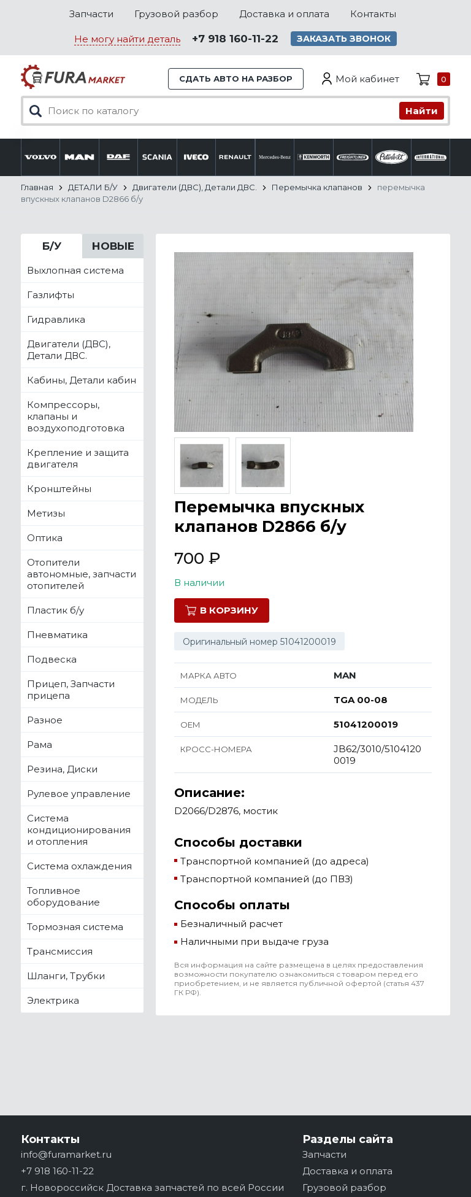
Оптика (45, 538)
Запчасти (91, 14)
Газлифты (50, 295)
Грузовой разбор (176, 14)
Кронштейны (59, 489)
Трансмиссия (60, 951)
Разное (45, 720)
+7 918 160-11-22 (235, 39)
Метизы (46, 513)
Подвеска (52, 659)
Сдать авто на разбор (236, 78)
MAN (345, 675)
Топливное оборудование (63, 896)
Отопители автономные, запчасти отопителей (81, 573)
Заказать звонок (344, 38)
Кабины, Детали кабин (81, 380)
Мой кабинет (367, 79)
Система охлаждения (79, 866)
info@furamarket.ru (66, 1154)
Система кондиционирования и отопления (79, 829)
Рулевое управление (79, 793)
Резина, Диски (62, 769)
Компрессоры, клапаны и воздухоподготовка (75, 416)
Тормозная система (75, 927)
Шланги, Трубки (66, 976)
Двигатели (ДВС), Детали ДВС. (68, 349)
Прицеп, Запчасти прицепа (71, 689)
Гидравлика (56, 319)
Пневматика (57, 635)
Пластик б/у (55, 610)
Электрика (53, 1000)
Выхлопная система (75, 270)
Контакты (373, 14)
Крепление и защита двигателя (78, 458)
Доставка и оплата (284, 14)
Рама (39, 744)
